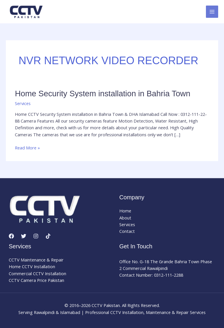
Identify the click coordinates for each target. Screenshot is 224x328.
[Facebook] (11, 236)
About (125, 218)
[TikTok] (48, 236)
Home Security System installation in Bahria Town (102, 93)
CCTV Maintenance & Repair (36, 260)
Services (23, 103)
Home (125, 211)
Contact (127, 231)
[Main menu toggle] (212, 12)
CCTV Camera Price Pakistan (36, 280)
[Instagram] (35, 236)
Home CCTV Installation (32, 266)
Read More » (27, 147)
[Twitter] (23, 236)
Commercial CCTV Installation (37, 273)
